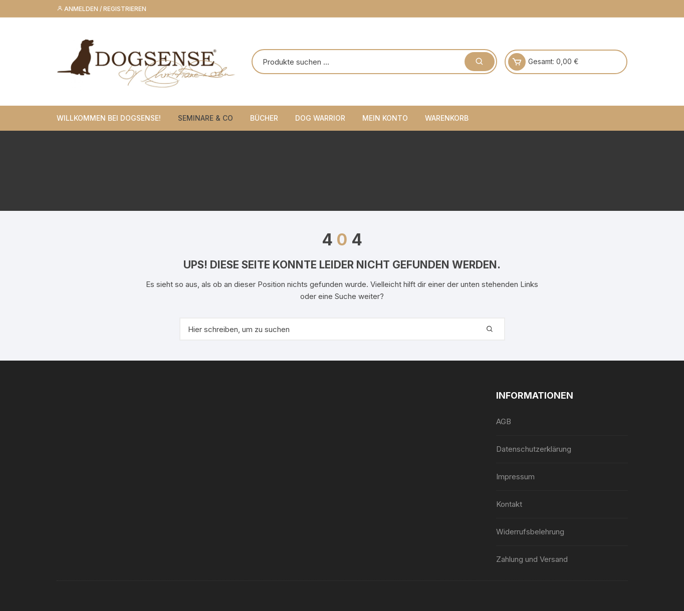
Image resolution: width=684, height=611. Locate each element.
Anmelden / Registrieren (101, 9)
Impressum (515, 476)
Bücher (264, 118)
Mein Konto (385, 118)
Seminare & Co (205, 118)
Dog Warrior (320, 118)
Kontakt (509, 504)
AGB (503, 421)
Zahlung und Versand (532, 559)
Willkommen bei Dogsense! (109, 118)
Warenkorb (447, 118)
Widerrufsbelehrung (530, 531)
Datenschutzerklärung (533, 449)
